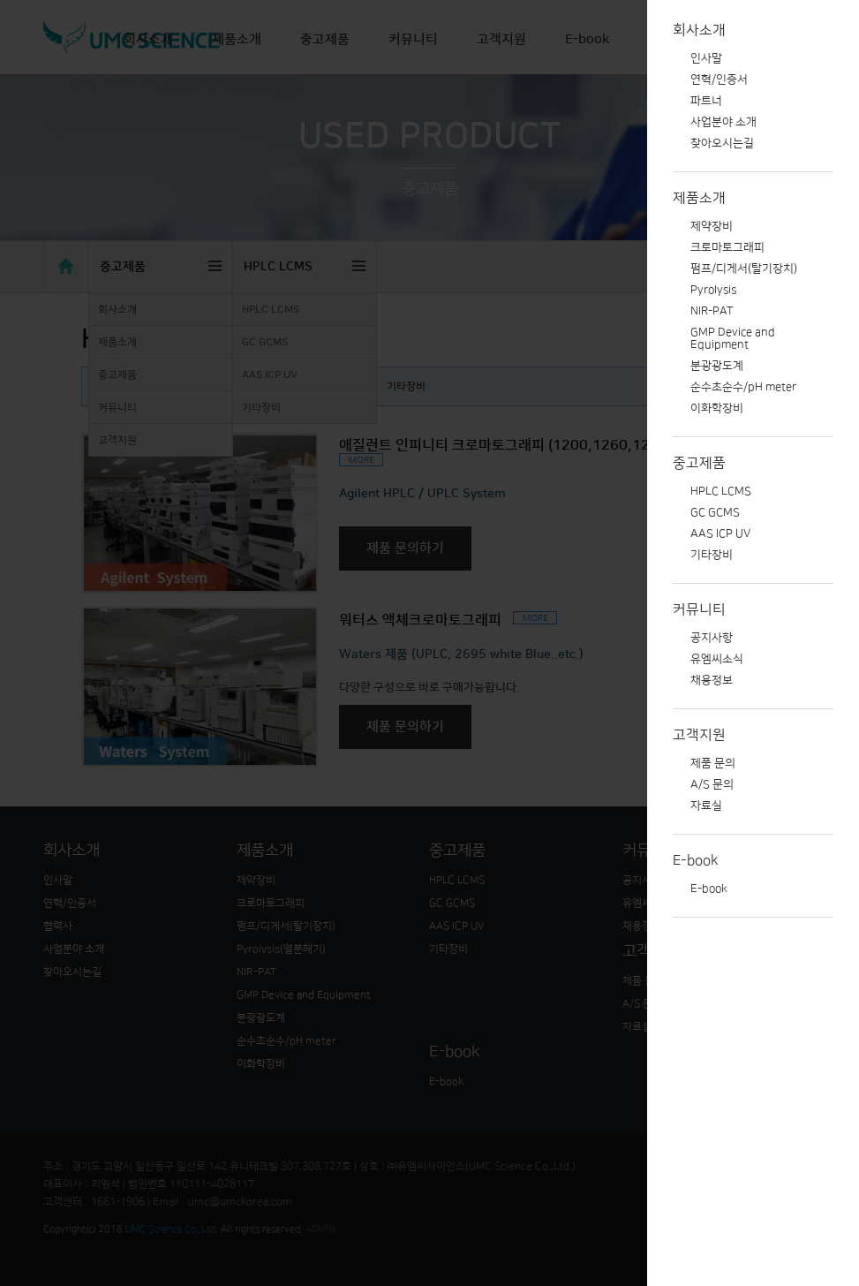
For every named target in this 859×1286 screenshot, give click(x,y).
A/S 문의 (712, 784)
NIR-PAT (711, 311)
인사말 (706, 58)
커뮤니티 (699, 609)
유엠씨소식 (716, 659)
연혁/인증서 (719, 79)
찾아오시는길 (722, 143)
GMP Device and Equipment (732, 338)
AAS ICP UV (720, 533)
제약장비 (711, 226)
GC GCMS (715, 512)
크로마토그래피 (727, 247)
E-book (696, 860)
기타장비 (711, 554)
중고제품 (699, 463)
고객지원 (699, 735)
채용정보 (711, 680)
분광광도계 (716, 365)
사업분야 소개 (723, 122)
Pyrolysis (713, 290)
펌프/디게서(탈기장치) (743, 268)
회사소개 (699, 30)
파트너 (706, 101)
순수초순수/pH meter (743, 387)
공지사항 (711, 638)
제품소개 (699, 198)
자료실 (706, 805)
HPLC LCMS (720, 491)
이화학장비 (716, 408)
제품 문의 (712, 763)
